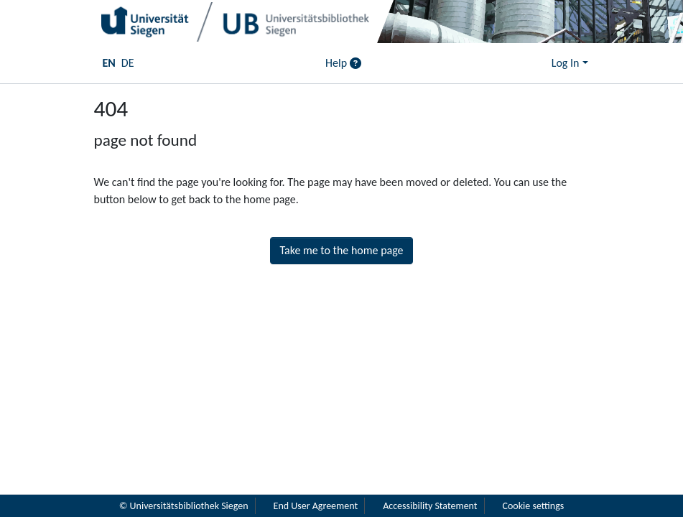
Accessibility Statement (430, 506)
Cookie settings (533, 506)
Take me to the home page (341, 250)
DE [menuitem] (127, 63)
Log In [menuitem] (566, 63)
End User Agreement (316, 506)
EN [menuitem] (109, 63)
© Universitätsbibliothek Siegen (183, 506)
